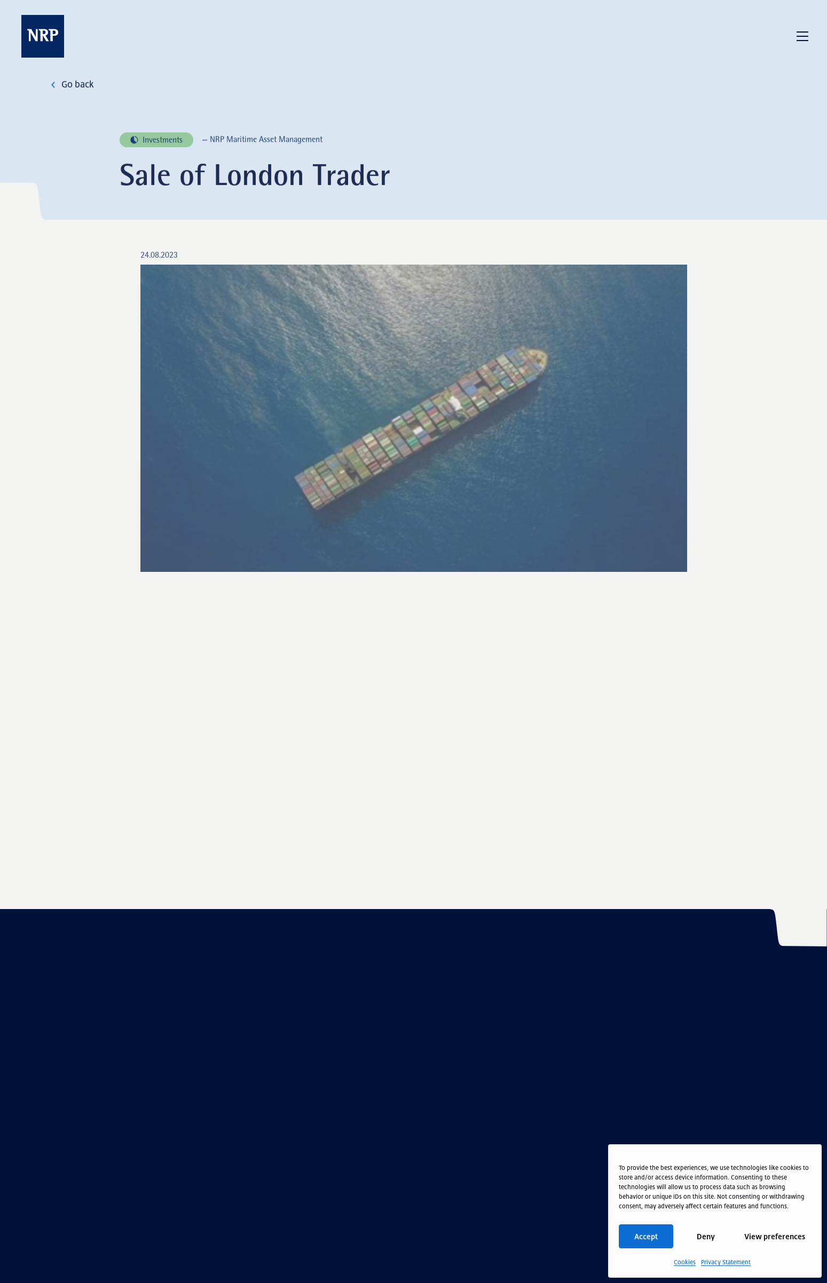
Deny (706, 1236)
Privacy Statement (726, 1262)
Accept (646, 1236)
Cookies (685, 1262)
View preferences (774, 1236)
